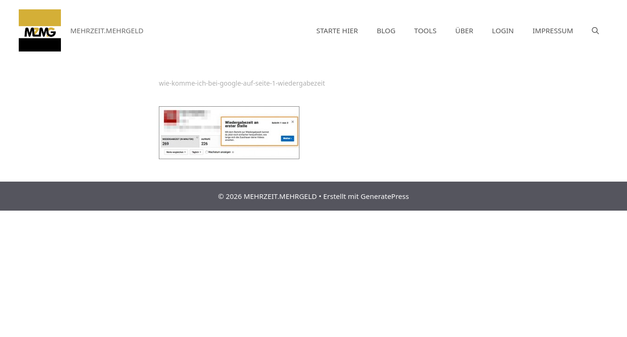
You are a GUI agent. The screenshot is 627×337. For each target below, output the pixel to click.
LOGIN (503, 30)
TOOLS (425, 30)
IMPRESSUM (553, 30)
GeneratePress (385, 196)
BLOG (386, 30)
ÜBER (464, 30)
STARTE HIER (337, 30)
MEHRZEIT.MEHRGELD (106, 30)
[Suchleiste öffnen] (595, 30)
